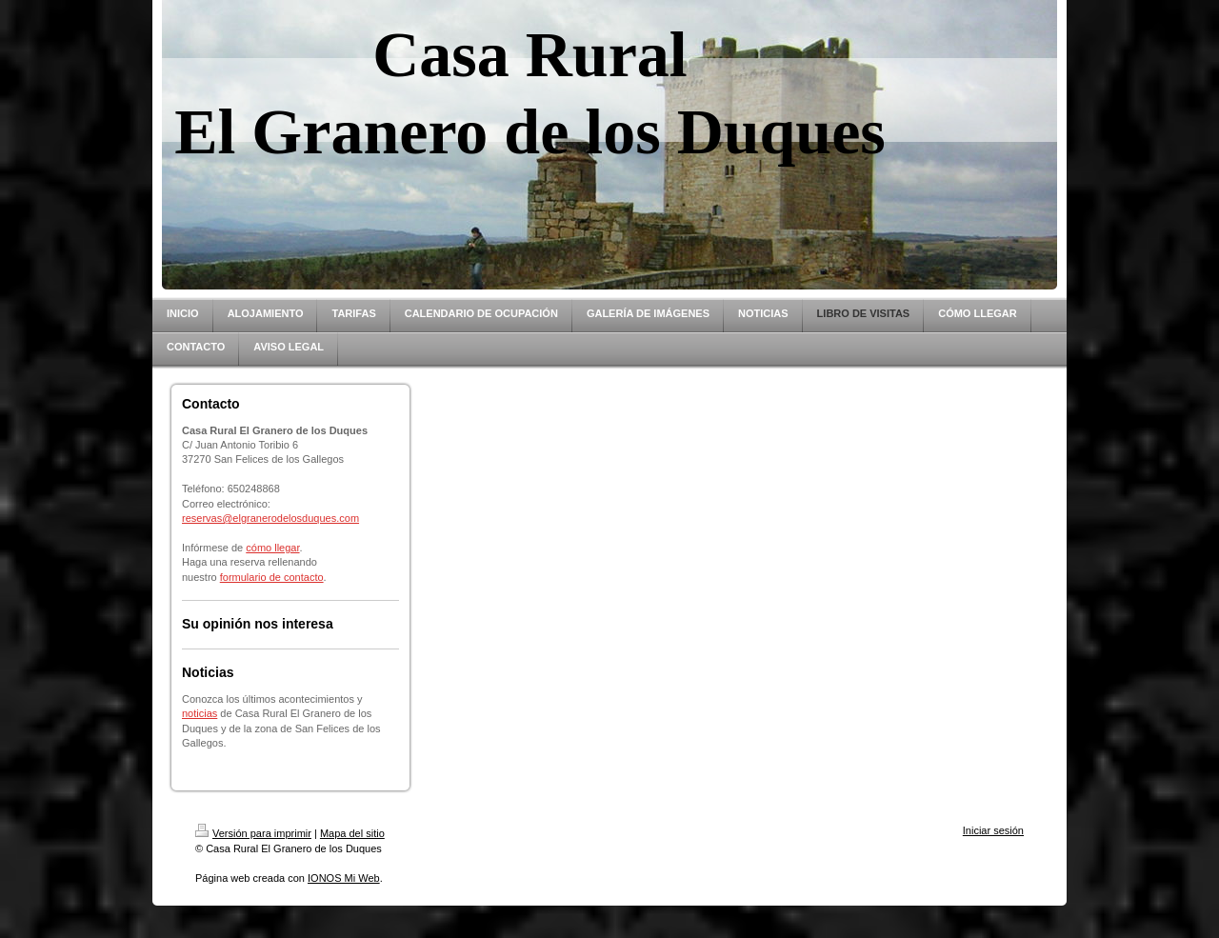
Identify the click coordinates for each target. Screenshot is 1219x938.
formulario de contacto (272, 577)
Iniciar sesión (993, 830)
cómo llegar (272, 547)
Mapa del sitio (352, 833)
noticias (199, 713)
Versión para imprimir (253, 833)
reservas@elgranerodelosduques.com (270, 518)
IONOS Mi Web (344, 878)
